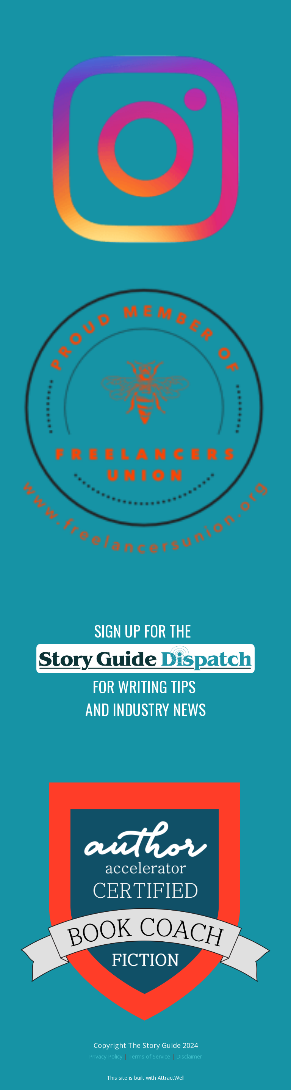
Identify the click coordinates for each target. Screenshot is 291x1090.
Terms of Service (149, 1056)
